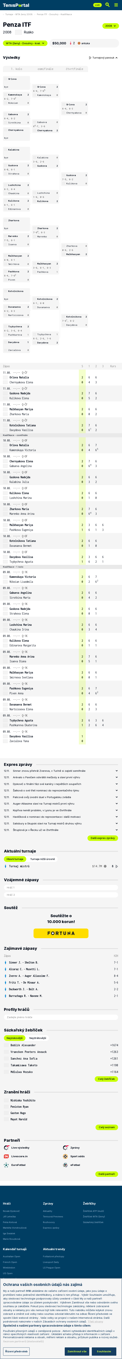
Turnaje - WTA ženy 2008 (19, 14)
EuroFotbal (14, 1165)
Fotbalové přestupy (53, 1256)
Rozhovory (49, 1222)
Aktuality (47, 1211)
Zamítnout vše (76, 1351)
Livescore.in (16, 1156)
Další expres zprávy (103, 838)
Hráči (7, 1203)
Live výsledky (16, 1147)
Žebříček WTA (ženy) (94, 1216)
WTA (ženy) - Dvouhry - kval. (25, 43)
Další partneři (107, 1173)
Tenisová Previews (53, 1216)
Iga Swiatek (9, 1233)
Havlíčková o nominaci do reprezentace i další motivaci (47, 816)
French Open (10, 1262)
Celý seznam (107, 1127)
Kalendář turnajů (14, 1249)
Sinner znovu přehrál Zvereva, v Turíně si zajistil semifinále (49, 770)
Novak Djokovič (11, 1211)
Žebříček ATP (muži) (93, 1211)
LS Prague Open (51, 1267)
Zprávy (71, 1147)
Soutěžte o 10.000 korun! (61, 918)
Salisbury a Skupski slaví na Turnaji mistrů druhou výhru (47, 823)
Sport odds (74, 1156)
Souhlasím (104, 1351)
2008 (110, 25)
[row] (61, 377)
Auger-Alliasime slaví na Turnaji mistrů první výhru (43, 803)
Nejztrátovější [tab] (37, 1038)
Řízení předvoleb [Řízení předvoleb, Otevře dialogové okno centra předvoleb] (16, 1351)
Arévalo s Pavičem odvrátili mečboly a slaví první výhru (46, 777)
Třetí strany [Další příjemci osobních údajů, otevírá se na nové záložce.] (95, 1321)
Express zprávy (51, 1227)
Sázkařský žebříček (93, 1222)
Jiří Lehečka (9, 1216)
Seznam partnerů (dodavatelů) (23, 1341)
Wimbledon (9, 1267)
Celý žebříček (106, 1078)
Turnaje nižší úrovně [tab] (42, 859)
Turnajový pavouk (103, 57)
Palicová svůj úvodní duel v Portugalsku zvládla (42, 797)
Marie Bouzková (11, 1239)
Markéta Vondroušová (14, 1227)
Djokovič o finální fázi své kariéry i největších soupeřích (47, 783)
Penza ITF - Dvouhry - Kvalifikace (54, 14)
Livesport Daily (51, 1262)
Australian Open (11, 1256)
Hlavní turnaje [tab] (15, 859)
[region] (61, 1318)
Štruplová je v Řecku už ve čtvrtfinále (35, 829)
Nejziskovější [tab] (15, 1038)
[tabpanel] (61, 866)
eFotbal (71, 1165)
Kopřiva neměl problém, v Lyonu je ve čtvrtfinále (42, 810)
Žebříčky (89, 1203)
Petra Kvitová (10, 1222)
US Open (8, 1273)
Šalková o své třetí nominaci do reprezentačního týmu (46, 790)
